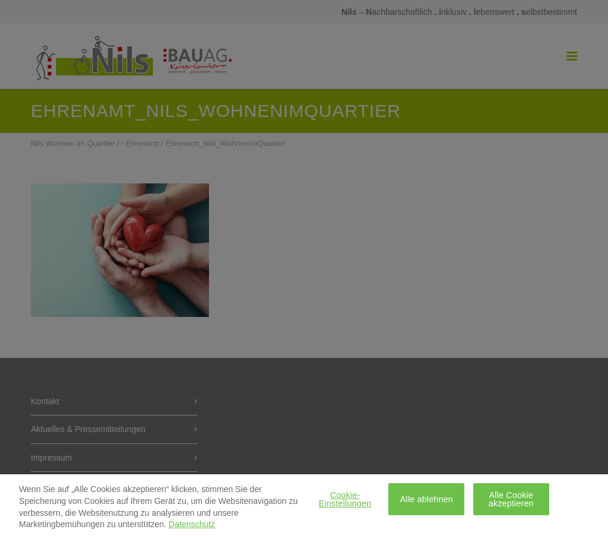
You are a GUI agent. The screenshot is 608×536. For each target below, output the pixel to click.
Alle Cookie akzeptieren (511, 503)
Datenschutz (192, 528)
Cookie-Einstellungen (345, 503)
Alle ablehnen (426, 503)
